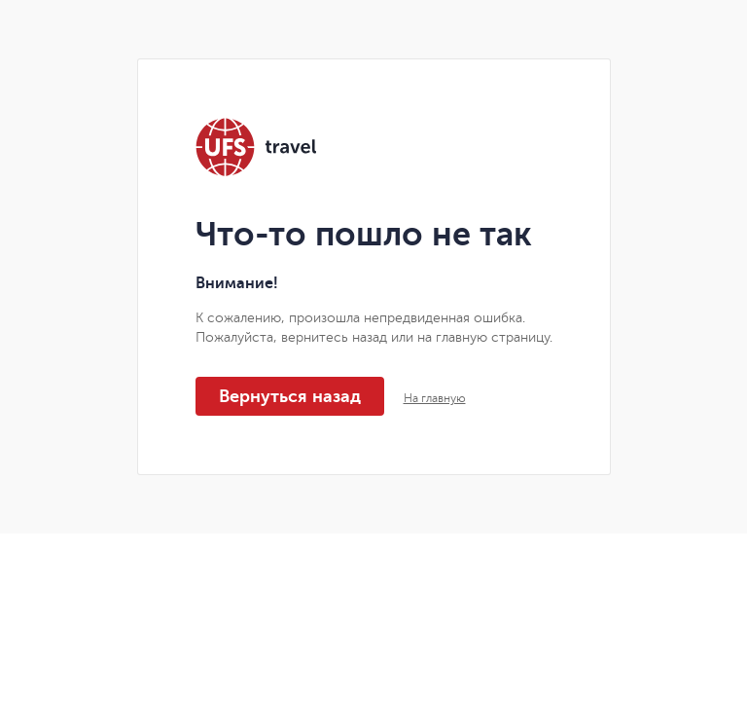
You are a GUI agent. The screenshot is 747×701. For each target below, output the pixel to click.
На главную (435, 398)
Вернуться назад (290, 396)
